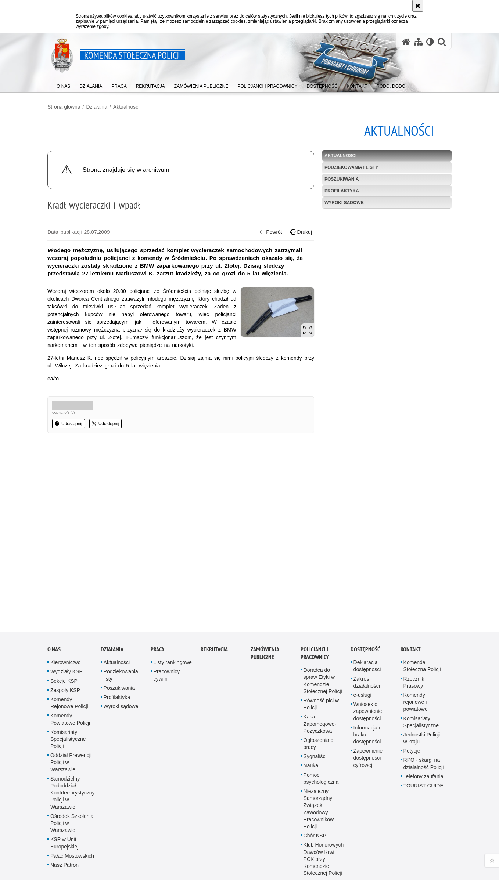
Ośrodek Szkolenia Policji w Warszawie (72, 784)
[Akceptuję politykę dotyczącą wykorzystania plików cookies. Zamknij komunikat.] (417, 6)
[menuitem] (63, 85)
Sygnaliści (315, 718)
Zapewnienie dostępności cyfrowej (368, 719)
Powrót (270, 232)
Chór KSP (315, 797)
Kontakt (411, 611)
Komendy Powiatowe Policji (70, 680)
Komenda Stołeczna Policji (422, 627)
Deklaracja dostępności (367, 627)
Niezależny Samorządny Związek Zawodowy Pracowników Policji (319, 770)
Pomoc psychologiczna (321, 740)
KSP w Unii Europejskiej (64, 804)
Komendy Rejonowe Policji (69, 664)
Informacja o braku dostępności (367, 696)
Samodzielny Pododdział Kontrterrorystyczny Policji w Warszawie (72, 754)
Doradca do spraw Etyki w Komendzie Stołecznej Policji (323, 642)
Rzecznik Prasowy (413, 643)
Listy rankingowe (173, 624)
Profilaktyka (341, 190)
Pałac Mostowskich (72, 817)
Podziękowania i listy (351, 167)
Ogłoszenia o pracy (319, 705)
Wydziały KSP (66, 633)
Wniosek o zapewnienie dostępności (367, 673)
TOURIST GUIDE (423, 747)
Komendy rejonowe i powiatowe (415, 663)
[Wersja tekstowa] (430, 41)
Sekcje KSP (64, 642)
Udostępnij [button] (68, 423)
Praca (157, 611)
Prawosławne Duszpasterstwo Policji (322, 867)
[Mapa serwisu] (418, 41)
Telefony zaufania (423, 738)
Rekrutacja (214, 611)
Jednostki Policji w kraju (421, 699)
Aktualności (126, 107)
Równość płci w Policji (321, 665)
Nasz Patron (64, 826)
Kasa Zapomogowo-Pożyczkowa (320, 685)
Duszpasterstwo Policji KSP (322, 847)
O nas (54, 611)
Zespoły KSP (65, 652)
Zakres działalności (366, 643)
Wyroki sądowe (344, 202)
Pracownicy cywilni (167, 636)
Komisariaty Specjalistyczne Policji (68, 700)
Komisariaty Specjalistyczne (421, 683)
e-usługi (362, 656)
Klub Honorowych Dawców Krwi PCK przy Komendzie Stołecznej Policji (324, 821)
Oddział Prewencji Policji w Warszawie (70, 724)
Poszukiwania (341, 179)
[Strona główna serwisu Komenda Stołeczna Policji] (406, 41)
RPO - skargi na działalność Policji (423, 725)
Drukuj (301, 232)
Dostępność (365, 611)
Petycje (411, 713)
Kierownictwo (65, 624)
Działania (96, 107)
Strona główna (63, 107)
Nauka (311, 727)
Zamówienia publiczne (265, 615)
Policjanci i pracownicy (315, 615)
